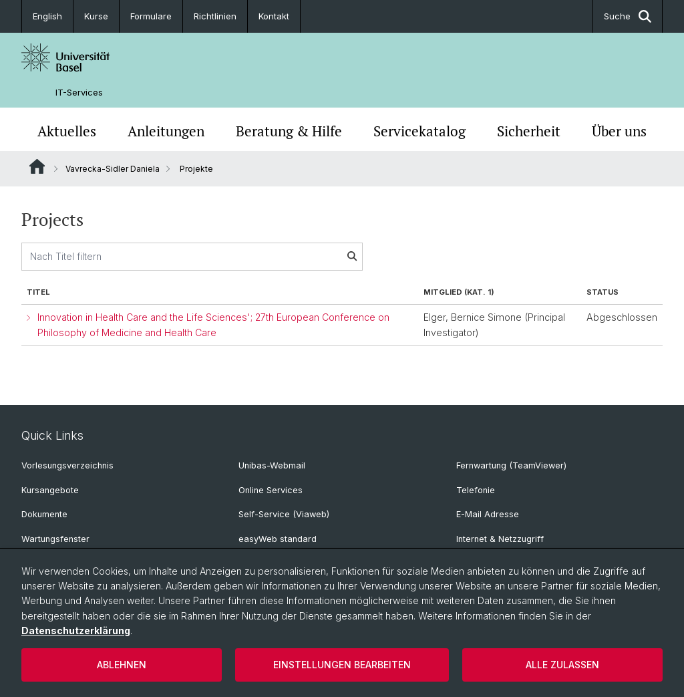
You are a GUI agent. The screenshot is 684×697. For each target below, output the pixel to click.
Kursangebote (50, 490)
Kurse (96, 16)
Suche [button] (627, 16)
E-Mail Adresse (487, 514)
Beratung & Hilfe (289, 131)
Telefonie (475, 490)
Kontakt (274, 16)
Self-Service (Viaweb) (283, 514)
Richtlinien (215, 16)
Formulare (151, 16)
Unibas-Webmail (271, 465)
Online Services (270, 490)
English (47, 16)
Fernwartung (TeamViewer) (511, 465)
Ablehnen (121, 664)
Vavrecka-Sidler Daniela (112, 169)
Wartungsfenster (55, 539)
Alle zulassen (562, 664)
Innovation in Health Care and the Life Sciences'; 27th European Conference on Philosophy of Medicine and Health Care (213, 324)
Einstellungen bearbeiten (342, 664)
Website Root (37, 166)
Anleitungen (166, 131)
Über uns (619, 131)
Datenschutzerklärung (75, 630)
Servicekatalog (419, 131)
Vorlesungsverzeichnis (67, 465)
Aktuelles (66, 131)
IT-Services (79, 93)
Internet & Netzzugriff (500, 539)
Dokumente (44, 514)
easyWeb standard (277, 539)
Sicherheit (528, 131)
